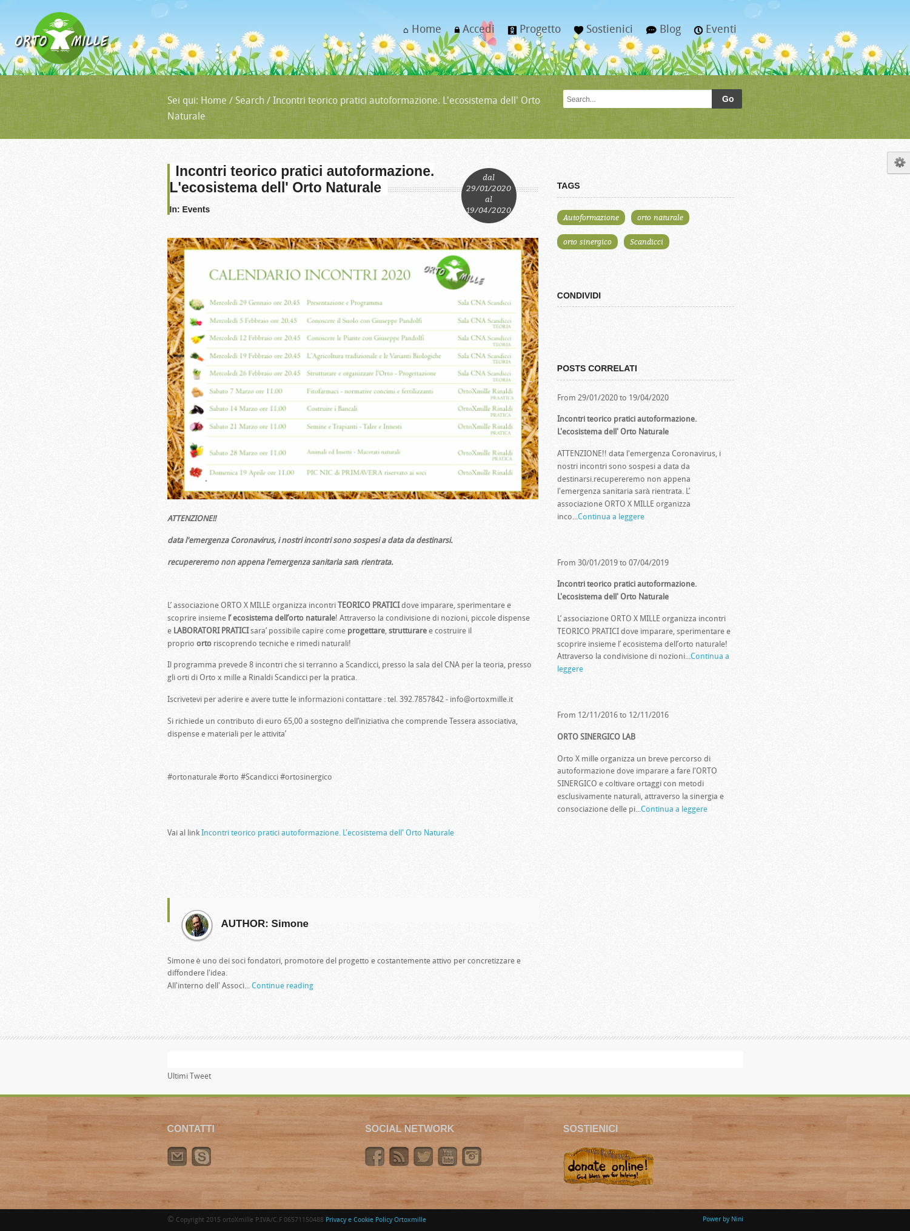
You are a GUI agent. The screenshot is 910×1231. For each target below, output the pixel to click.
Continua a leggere (611, 517)
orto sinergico (587, 241)
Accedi (471, 33)
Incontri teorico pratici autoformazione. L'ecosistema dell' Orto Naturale (327, 833)
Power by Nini (723, 1219)
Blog (660, 33)
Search (249, 101)
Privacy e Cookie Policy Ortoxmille (376, 1220)
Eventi (712, 33)
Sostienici (600, 33)
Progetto (531, 33)
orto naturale (660, 217)
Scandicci (646, 241)
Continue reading (282, 986)
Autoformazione (591, 217)
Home (418, 33)
